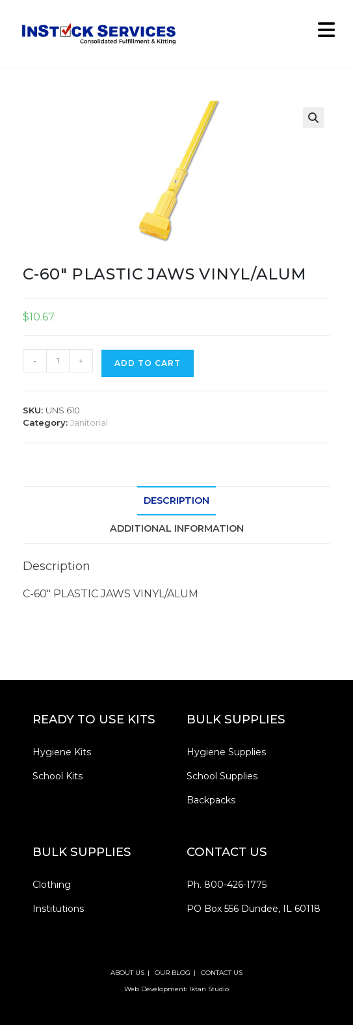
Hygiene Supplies (226, 752)
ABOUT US (127, 972)
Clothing (52, 884)
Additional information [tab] (177, 528)
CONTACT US (221, 972)
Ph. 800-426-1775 (227, 884)
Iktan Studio (209, 989)
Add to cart (147, 363)
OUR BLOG (172, 972)
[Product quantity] (58, 360)
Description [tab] (176, 500)
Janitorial (89, 422)
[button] (313, 117)
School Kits (58, 776)
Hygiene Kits (62, 752)
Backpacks (211, 800)
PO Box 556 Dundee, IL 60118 (253, 909)
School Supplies (222, 776)
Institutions (58, 909)
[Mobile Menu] (321, 33)
